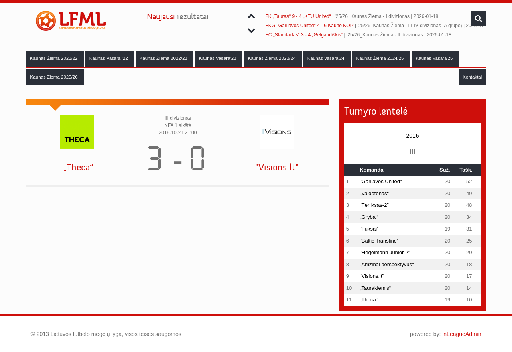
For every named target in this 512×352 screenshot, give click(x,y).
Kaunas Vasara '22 (109, 58)
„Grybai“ (369, 217)
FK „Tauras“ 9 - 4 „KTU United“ (298, 16)
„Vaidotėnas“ (374, 193)
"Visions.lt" (277, 167)
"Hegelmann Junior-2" (385, 252)
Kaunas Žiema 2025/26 (54, 77)
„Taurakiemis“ (375, 288)
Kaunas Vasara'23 (218, 58)
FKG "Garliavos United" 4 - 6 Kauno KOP (309, 25)
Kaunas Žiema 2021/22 (54, 58)
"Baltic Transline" (379, 241)
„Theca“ (78, 167)
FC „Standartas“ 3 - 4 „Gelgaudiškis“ (304, 35)
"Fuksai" (369, 229)
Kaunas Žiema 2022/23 (164, 58)
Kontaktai (472, 77)
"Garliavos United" (381, 181)
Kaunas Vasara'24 (326, 58)
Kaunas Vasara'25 (435, 58)
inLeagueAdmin (461, 334)
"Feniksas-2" (374, 205)
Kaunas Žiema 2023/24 (272, 58)
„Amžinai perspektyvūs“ (387, 264)
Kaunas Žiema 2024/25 (380, 58)
